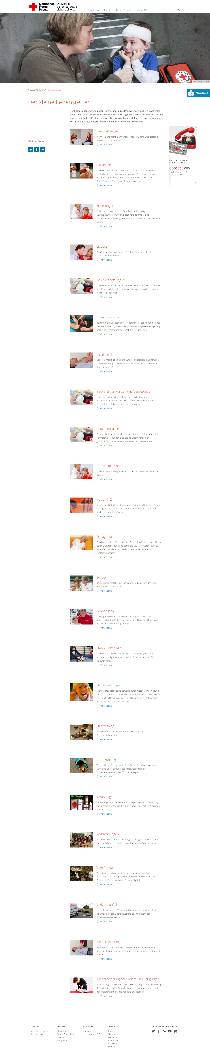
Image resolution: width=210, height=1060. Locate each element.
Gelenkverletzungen (110, 280)
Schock (101, 577)
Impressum (113, 1040)
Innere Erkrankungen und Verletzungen (124, 392)
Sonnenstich (105, 611)
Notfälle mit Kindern (110, 466)
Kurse (107, 10)
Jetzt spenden (37, 1034)
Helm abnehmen (108, 317)
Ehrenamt (61, 1037)
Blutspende (62, 1040)
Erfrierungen (105, 206)
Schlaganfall (104, 537)
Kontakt (111, 1031)
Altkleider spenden (39, 1031)
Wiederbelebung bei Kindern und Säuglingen (127, 979)
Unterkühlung (106, 760)
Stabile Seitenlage (108, 648)
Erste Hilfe (41, 90)
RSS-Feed (112, 1043)
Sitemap (111, 1034)
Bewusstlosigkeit (108, 131)
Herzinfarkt (104, 354)
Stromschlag (105, 726)
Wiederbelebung (108, 942)
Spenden (129, 10)
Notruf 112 (104, 500)
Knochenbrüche (107, 429)
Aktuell (117, 10)
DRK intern (113, 1046)
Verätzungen (105, 797)
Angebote (95, 10)
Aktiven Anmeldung (65, 1034)
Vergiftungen (105, 868)
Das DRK (142, 10)
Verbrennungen (107, 834)
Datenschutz (114, 1037)
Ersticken (102, 246)
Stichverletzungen (109, 685)
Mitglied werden (64, 1031)
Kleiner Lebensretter (54, 90)
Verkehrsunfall (106, 905)
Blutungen (103, 165)
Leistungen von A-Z (91, 1034)
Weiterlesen (106, 144)
